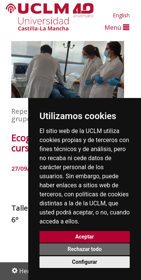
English (121, 15)
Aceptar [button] (84, 237)
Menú (117, 27)
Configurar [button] (84, 262)
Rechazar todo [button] (85, 249)
